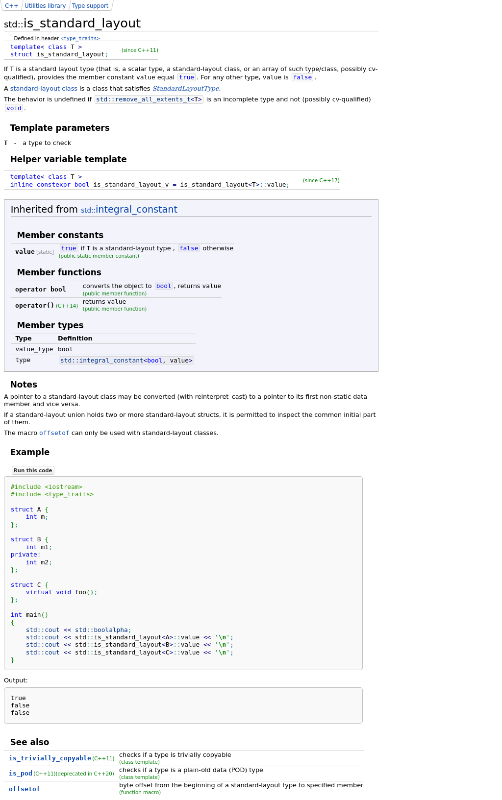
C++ (11, 5)
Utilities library (45, 5)
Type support (90, 5)
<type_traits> (80, 38)
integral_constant (129, 209)
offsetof (54, 432)
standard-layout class (43, 88)
